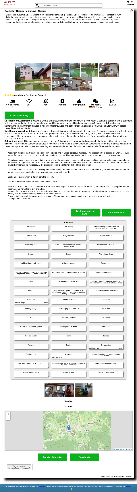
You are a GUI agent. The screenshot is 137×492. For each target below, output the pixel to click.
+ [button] (8, 414)
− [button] (8, 418)
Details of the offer (52, 457)
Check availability (19, 115)
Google (42, 486)
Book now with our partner (85, 212)
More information (116, 212)
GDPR (128, 486)
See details (84, 457)
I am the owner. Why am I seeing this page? (19, 467)
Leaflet (116, 449)
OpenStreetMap (126, 449)
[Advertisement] (69, 43)
